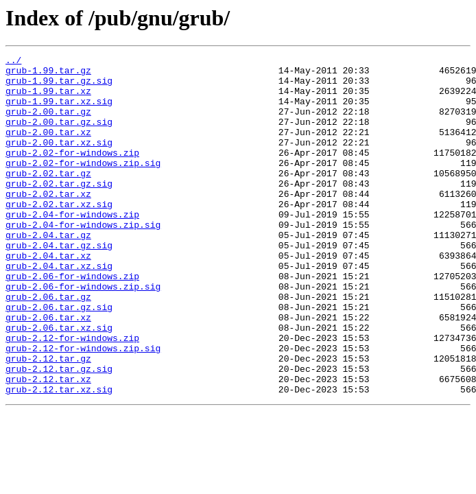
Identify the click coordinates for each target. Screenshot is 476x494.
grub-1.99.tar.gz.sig (58, 86)
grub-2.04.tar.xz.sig (58, 309)
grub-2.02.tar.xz (48, 222)
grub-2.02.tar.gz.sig (58, 210)
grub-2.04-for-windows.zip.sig (82, 259)
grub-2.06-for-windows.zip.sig (82, 333)
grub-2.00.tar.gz (48, 123)
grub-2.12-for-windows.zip (72, 395)
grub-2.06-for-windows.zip (72, 321)
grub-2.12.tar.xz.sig (58, 457)
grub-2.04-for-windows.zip (72, 247)
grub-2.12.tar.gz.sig (58, 432)
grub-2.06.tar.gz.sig (58, 358)
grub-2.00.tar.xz (48, 148)
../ (13, 62)
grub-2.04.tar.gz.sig (58, 284)
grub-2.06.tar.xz (48, 370)
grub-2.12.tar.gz (48, 420)
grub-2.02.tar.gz (48, 197)
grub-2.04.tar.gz (48, 272)
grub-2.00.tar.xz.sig (58, 160)
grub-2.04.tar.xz (48, 296)
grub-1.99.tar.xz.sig (58, 111)
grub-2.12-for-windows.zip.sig (82, 407)
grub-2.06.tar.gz (48, 346)
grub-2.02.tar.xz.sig (58, 234)
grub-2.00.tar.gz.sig (58, 136)
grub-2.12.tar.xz (48, 444)
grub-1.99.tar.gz (48, 74)
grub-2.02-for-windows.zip (72, 173)
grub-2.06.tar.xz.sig (58, 383)
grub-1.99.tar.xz (48, 99)
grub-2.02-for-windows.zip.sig (82, 185)
